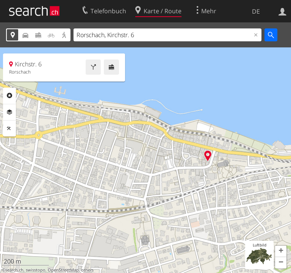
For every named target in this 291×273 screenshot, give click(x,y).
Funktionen (9, 128)
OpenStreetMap (63, 270)
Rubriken (9, 96)
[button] (280, 251)
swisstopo (35, 270)
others (87, 270)
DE (256, 11)
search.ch (14, 270)
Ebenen (9, 112)
